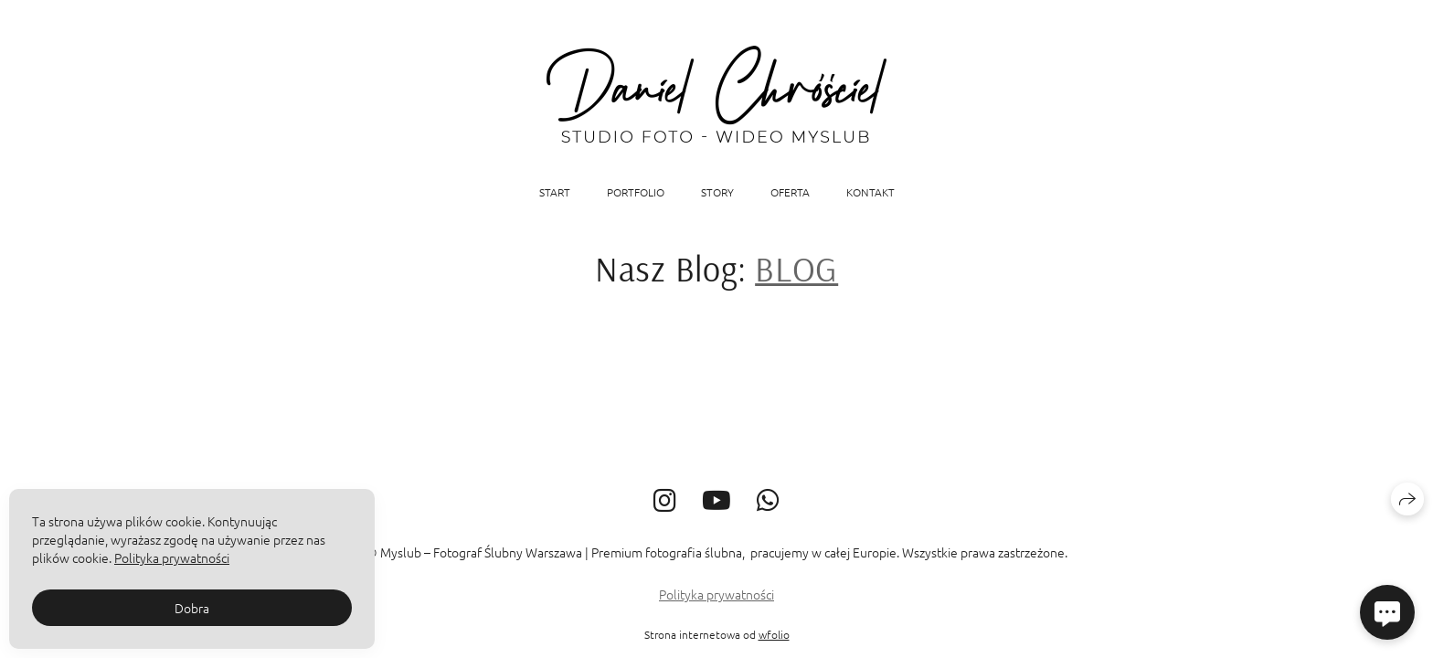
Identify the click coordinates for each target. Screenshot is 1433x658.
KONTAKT (870, 192)
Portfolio (635, 192)
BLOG (796, 269)
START (554, 192)
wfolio (774, 634)
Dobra (192, 608)
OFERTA (790, 192)
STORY (717, 192)
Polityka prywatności (716, 594)
